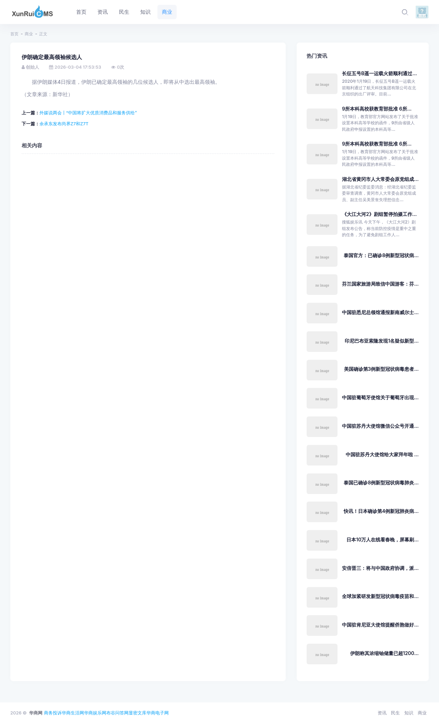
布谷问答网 (117, 712)
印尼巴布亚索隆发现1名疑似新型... (381, 341)
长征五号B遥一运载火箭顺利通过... (379, 73)
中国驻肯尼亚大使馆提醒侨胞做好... (380, 625)
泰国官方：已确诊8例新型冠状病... (381, 255)
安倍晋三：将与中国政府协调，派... (380, 568)
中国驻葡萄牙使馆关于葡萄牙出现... (380, 397)
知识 (408, 712)
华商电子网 (157, 712)
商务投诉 (53, 712)
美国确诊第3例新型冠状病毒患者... (381, 369)
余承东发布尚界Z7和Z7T (63, 123)
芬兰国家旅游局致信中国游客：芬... (380, 284)
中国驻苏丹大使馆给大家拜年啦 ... (382, 454)
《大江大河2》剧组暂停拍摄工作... (379, 214)
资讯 (382, 712)
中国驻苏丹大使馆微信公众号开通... (380, 426)
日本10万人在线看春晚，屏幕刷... (382, 539)
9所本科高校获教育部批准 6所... (377, 109)
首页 (14, 33)
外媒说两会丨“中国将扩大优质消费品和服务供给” (88, 112)
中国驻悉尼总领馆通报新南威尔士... (380, 312)
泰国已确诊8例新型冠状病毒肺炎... (381, 482)
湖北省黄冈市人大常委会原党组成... (380, 179)
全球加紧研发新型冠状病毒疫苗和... (380, 596)
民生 (395, 712)
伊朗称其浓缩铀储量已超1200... (384, 653)
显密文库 (137, 712)
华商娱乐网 (95, 712)
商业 (29, 33)
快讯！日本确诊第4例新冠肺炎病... (381, 511)
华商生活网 (73, 712)
